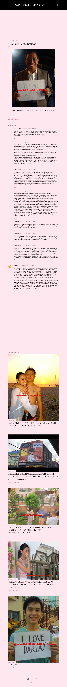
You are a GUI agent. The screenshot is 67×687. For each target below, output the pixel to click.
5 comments (16, 482)
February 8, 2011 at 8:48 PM (27, 265)
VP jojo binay (15, 119)
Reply (15, 138)
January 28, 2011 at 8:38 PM (29, 233)
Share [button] (9, 117)
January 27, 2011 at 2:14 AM (28, 169)
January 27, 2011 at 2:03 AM (29, 128)
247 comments (16, 536)
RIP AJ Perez (14, 664)
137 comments (16, 429)
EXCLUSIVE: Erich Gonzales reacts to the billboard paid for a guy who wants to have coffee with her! (33, 476)
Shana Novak (38, 682)
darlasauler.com (29, 5)
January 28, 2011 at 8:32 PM (29, 221)
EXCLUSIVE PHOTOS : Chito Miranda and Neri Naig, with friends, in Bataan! (32, 424)
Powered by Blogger (33, 679)
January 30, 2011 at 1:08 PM (29, 245)
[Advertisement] (33, 23)
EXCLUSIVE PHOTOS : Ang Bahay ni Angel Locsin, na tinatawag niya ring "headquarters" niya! (29, 530)
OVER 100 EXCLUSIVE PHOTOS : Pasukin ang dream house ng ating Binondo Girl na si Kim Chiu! (31, 584)
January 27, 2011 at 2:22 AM (29, 191)
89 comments (16, 590)
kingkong (16, 265)
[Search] (58, 5)
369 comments (16, 667)
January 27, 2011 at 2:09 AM (29, 142)
